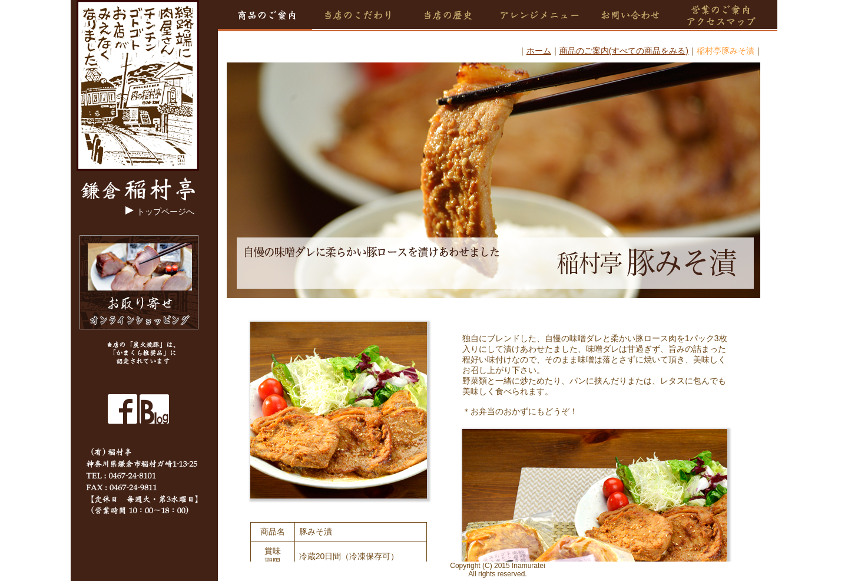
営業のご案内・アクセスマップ (726, 15)
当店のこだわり (360, 15)
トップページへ (165, 211)
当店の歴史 (447, 15)
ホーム (538, 50)
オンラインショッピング (139, 282)
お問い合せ (633, 15)
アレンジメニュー (538, 15)
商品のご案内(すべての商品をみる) (623, 50)
